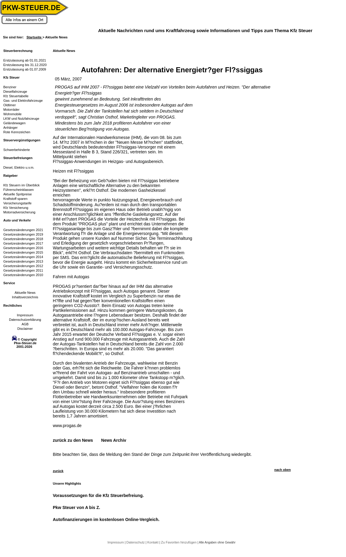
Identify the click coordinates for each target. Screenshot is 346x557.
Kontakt (153, 542)
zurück (58, 471)
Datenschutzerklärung (25, 319)
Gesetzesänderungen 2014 (23, 257)
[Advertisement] (230, 172)
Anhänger (10, 127)
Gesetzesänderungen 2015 (23, 252)
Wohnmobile (12, 114)
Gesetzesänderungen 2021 (23, 230)
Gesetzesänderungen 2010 (23, 275)
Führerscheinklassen (18, 189)
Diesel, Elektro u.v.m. (18, 167)
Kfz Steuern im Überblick (21, 185)
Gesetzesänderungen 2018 (23, 239)
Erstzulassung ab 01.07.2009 (24, 69)
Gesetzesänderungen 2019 (23, 234)
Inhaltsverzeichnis (25, 297)
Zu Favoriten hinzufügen (179, 542)
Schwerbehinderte (16, 150)
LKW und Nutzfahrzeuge (21, 118)
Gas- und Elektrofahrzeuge (23, 100)
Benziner (9, 87)
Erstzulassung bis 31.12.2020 (25, 65)
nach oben (282, 469)
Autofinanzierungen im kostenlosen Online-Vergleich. (106, 519)
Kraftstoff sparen (15, 198)
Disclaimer (25, 328)
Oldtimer (9, 105)
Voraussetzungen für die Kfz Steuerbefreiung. (98, 495)
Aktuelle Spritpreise (17, 194)
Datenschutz (136, 542)
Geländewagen (14, 123)
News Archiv (113, 440)
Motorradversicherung (19, 212)
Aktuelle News (25, 292)
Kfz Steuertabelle (16, 96)
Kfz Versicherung (15, 207)
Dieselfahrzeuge (15, 91)
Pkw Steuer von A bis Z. (76, 507)
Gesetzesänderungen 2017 (23, 243)
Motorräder (11, 109)
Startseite (34, 37)
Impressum (25, 315)
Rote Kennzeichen (16, 132)
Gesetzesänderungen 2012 (23, 266)
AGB (25, 324)
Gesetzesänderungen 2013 (23, 261)
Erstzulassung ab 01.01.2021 (24, 60)
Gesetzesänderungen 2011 (23, 270)
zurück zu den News (73, 440)
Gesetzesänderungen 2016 (23, 248)
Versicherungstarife (17, 203)
